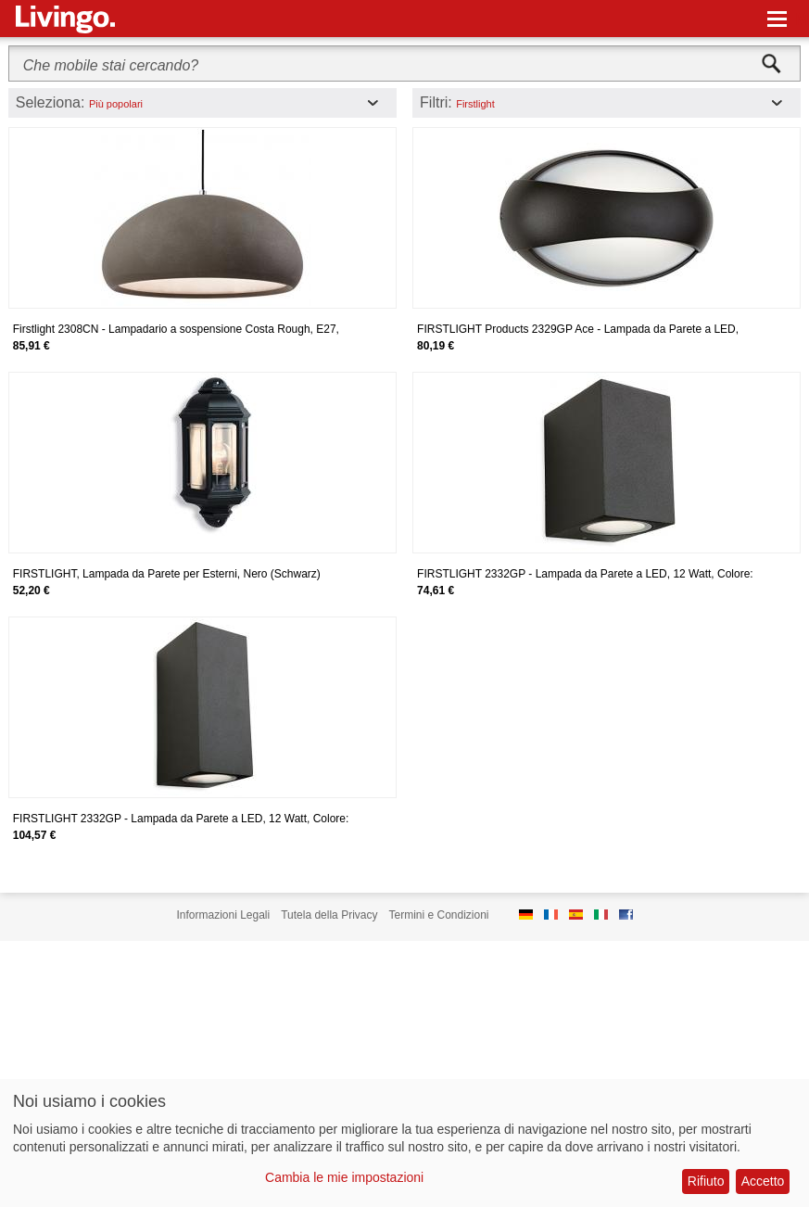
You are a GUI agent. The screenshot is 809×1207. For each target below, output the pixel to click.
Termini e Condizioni (438, 914)
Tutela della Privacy (329, 914)
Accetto (763, 1181)
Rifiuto (706, 1181)
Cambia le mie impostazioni (344, 1177)
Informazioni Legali (223, 914)
